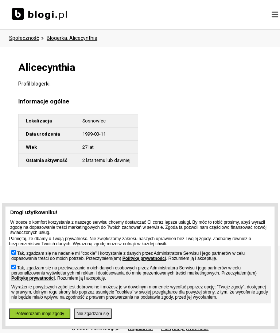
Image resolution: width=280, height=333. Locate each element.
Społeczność (24, 38)
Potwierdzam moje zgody (39, 313)
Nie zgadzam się (93, 313)
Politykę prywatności (144, 258)
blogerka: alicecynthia (72, 38)
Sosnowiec (94, 121)
